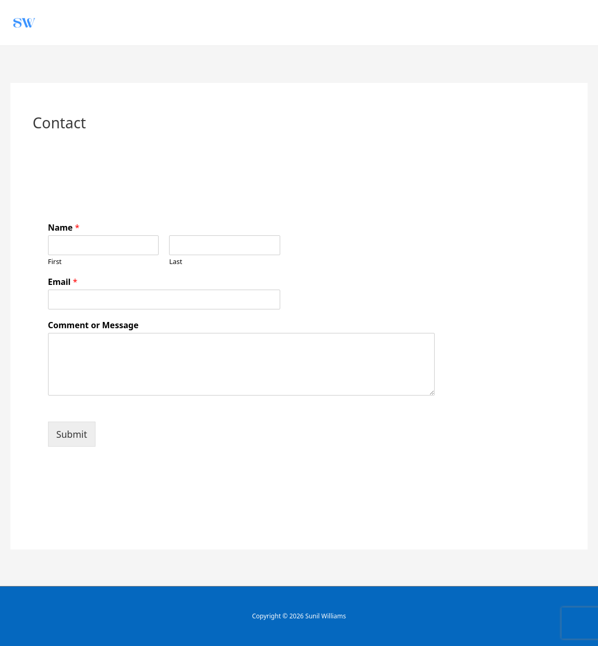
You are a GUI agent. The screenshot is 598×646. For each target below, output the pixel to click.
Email (63, 282)
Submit (71, 434)
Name (64, 227)
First (55, 261)
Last (175, 261)
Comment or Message (93, 325)
